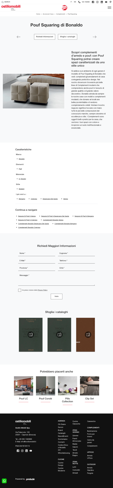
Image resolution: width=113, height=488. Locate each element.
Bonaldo (21, 159)
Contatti (61, 442)
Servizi (60, 427)
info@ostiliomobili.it (28, 442)
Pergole (90, 473)
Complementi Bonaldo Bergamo (66, 224)
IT (71, 2)
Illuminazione (92, 431)
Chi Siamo (62, 424)
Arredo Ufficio (90, 457)
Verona (65, 199)
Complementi (60, 14)
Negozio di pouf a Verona (27, 216)
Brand (60, 430)
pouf (20, 169)
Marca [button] (18, 154)
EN (75, 2)
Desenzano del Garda (50, 199)
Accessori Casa (48, 14)
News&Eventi (63, 436)
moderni (21, 189)
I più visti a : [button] (21, 194)
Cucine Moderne (61, 469)
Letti (74, 467)
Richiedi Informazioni (44, 37)
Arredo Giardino (90, 469)
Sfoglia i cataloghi (67, 37)
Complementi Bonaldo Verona (53, 220)
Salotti (75, 447)
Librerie (75, 436)
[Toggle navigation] (109, 8)
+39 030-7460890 (25, 439)
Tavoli (75, 450)
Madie (75, 444)
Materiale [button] (20, 174)
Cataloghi (61, 433)
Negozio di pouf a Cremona (27, 220)
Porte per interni (91, 435)
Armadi (75, 473)
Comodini (76, 470)
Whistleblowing (63, 453)
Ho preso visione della (34, 290)
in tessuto (22, 179)
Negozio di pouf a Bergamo (84, 216)
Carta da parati (90, 441)
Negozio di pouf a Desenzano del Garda (55, 216)
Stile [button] (18, 184)
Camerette (91, 421)
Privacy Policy (42, 290)
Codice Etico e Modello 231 (63, 447)
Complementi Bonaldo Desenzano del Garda (33, 224)
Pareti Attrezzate (77, 440)
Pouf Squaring (72, 14)
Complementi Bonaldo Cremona (29, 227)
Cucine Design (60, 464)
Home (38, 14)
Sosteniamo (62, 439)
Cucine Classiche (76, 422)
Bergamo (22, 199)
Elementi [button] (20, 164)
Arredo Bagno (75, 454)
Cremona (34, 199)
